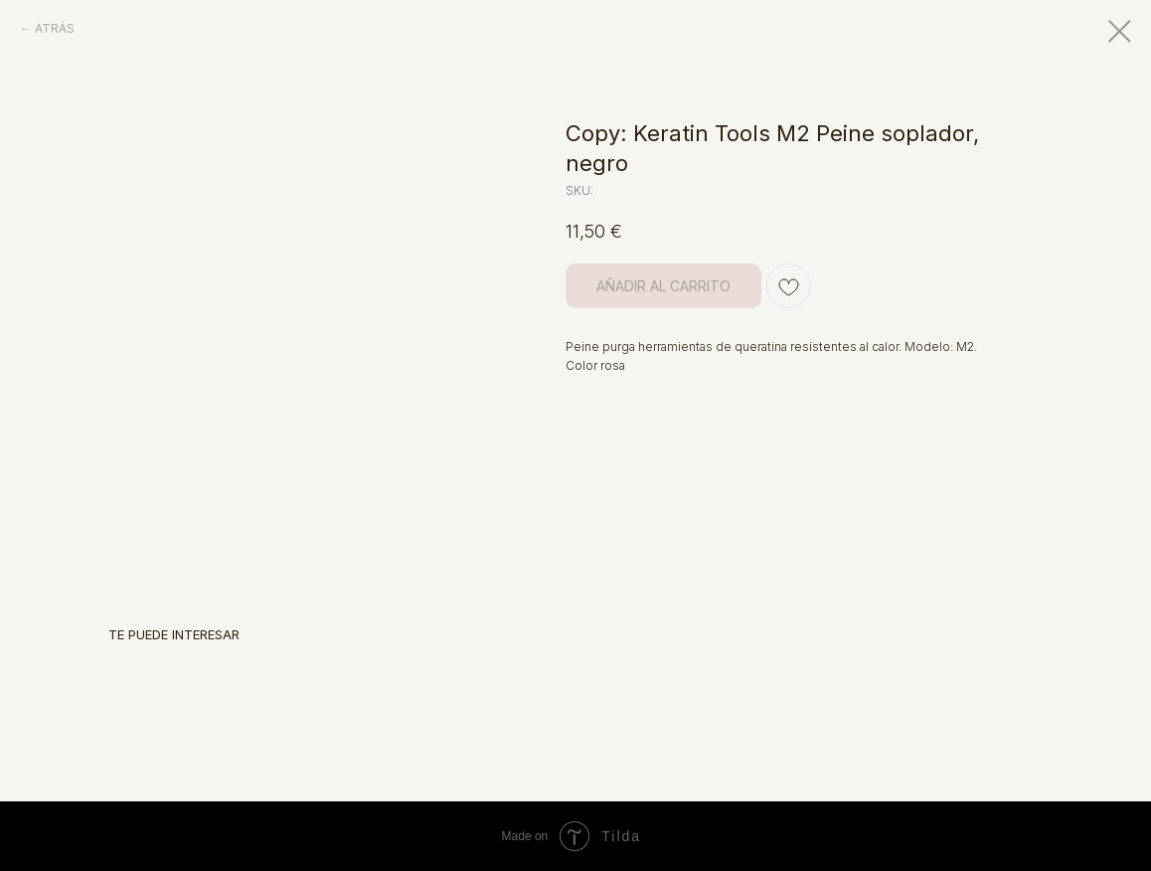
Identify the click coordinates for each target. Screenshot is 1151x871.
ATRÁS (55, 28)
